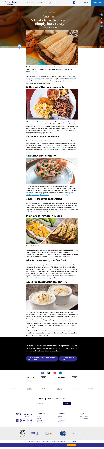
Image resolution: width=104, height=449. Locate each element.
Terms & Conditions (84, 416)
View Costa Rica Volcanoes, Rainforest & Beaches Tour (41, 358)
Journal (39, 418)
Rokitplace (61, 422)
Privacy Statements (84, 418)
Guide (53, 16)
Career (60, 416)
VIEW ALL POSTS (31, 381)
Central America (50, 12)
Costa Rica (46, 16)
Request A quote (97, 2)
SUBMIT (67, 403)
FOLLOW (43, 377)
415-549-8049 (73, 441)
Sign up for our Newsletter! (52, 399)
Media (60, 418)
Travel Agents (61, 420)
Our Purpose (40, 420)
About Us (39, 416)
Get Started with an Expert (67, 358)
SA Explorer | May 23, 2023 (49, 28)
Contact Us (40, 422)
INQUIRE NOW (71, 445)
